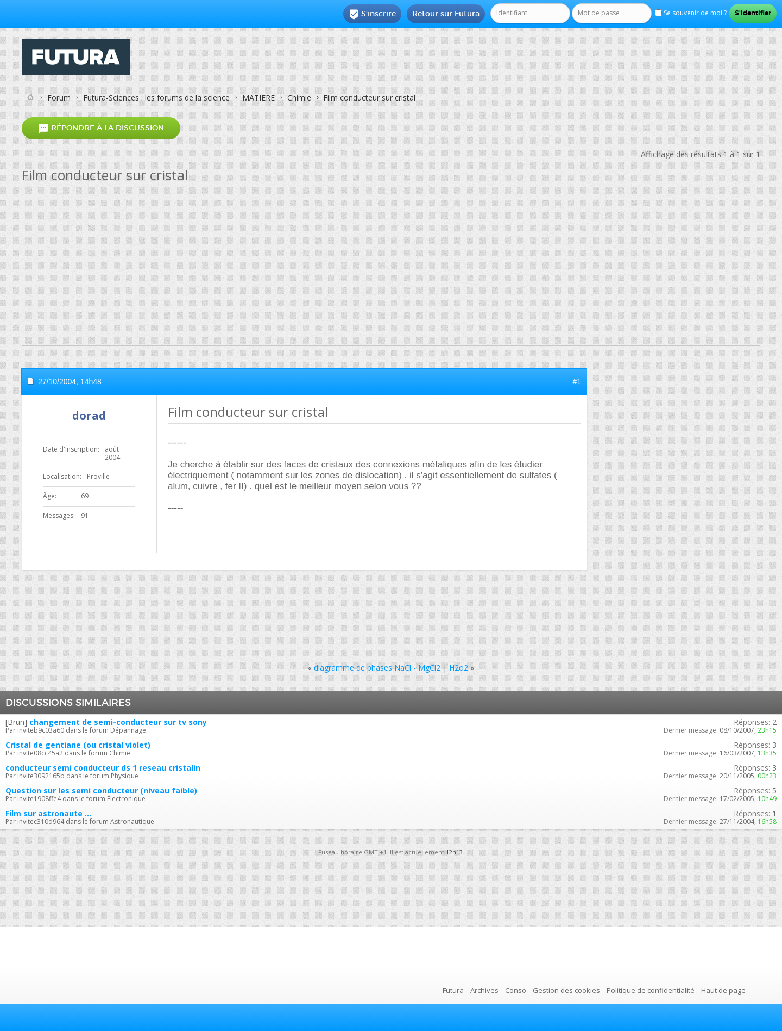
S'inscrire (372, 14)
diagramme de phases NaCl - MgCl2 (377, 668)
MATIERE (258, 97)
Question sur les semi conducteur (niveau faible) (101, 790)
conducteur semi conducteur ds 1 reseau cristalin (102, 768)
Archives (484, 990)
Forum (59, 97)
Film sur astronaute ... (48, 813)
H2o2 (458, 668)
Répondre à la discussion (101, 128)
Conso (515, 990)
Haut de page (723, 990)
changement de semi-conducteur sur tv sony (118, 722)
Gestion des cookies (566, 990)
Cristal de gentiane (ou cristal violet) (77, 745)
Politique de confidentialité (651, 990)
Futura (453, 990)
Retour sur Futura (446, 13)
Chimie (299, 97)
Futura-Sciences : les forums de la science (156, 97)
